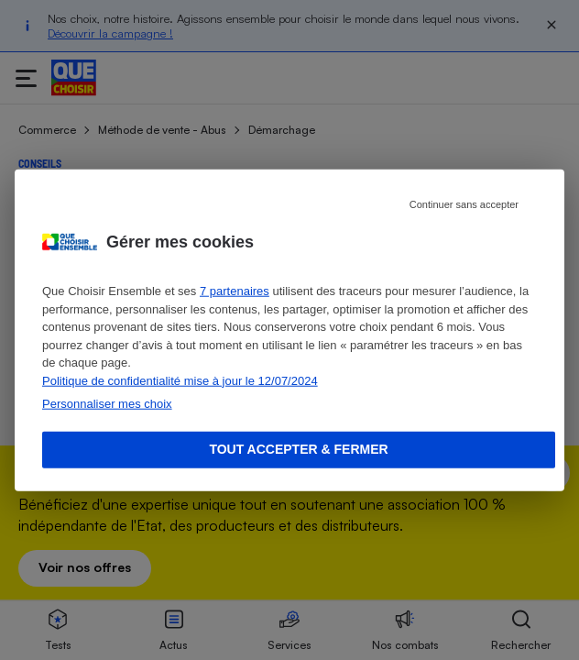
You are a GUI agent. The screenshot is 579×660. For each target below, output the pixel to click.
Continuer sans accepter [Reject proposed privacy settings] (464, 204)
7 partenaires (234, 291)
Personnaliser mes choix (107, 404)
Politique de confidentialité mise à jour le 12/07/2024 (180, 380)
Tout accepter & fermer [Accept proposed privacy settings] (298, 449)
